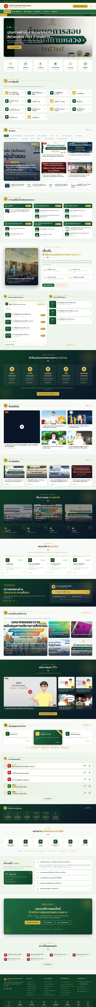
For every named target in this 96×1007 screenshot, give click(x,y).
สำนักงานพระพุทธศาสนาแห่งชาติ (68, 986)
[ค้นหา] (90, 6)
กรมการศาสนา (64, 988)
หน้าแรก (7, 11)
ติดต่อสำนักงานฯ (30, 995)
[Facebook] (5, 988)
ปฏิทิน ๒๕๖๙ (30, 992)
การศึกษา (38, 11)
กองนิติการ (46, 988)
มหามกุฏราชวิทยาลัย (65, 982)
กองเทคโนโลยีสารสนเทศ (49, 984)
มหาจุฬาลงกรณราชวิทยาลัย (67, 984)
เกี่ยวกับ (55, 11)
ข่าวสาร (47, 11)
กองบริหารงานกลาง (48, 982)
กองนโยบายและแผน (48, 986)
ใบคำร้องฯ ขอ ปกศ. (31, 990)
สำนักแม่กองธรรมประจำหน (49, 995)
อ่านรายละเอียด (14, 47)
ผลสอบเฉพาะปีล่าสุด (31, 988)
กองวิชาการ (46, 992)
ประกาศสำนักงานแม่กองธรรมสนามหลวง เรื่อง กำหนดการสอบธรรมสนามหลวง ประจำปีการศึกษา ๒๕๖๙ (68, 15)
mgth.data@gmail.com (84, 989)
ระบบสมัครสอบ (17, 11)
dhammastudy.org (65, 990)
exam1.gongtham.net (66, 992)
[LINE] (10, 988)
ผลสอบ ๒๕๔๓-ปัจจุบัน (31, 986)
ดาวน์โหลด (28, 11)
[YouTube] (8, 988)
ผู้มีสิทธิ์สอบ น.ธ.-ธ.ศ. (31, 984)
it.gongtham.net (65, 995)
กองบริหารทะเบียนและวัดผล (50, 990)
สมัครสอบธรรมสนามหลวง (80, 6)
